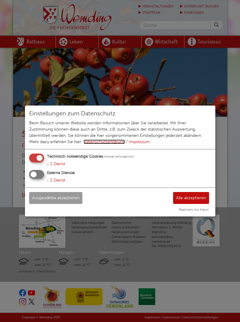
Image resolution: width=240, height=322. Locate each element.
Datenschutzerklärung (104, 142)
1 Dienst (56, 164)
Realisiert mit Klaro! (194, 209)
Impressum (139, 142)
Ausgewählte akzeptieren (55, 197)
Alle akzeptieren (191, 197)
